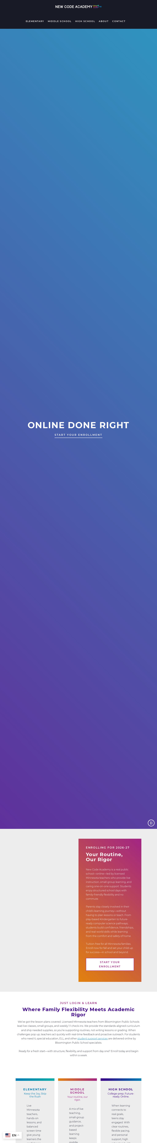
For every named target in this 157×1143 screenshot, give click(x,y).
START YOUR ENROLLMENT (78, 434)
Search (130, 22)
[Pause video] (151, 823)
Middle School (60, 21)
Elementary (35, 21)
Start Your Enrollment (110, 964)
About (104, 21)
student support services (92, 1038)
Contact (118, 21)
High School (85, 21)
